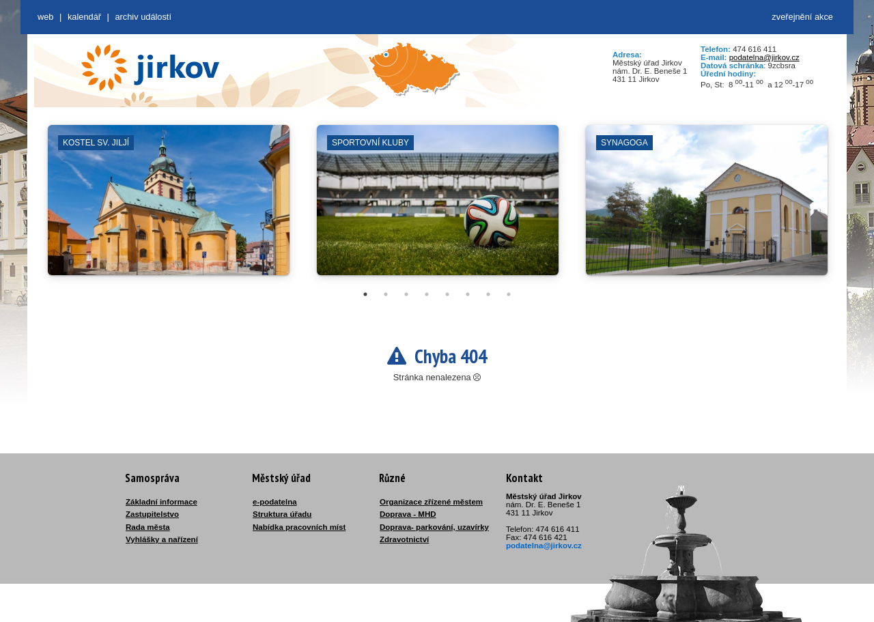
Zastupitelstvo (152, 514)
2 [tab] (386, 294)
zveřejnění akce (802, 17)
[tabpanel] (168, 206)
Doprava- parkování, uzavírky (434, 527)
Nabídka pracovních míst (299, 527)
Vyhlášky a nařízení (162, 539)
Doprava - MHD (408, 514)
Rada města (148, 527)
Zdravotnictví (404, 539)
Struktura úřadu (282, 514)
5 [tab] (447, 294)
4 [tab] (427, 294)
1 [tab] (365, 294)
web (45, 17)
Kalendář (84, 17)
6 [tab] (468, 294)
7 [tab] (488, 294)
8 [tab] (509, 294)
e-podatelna (275, 502)
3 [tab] (406, 294)
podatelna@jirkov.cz (764, 57)
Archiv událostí (143, 17)
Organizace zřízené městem (431, 502)
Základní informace (161, 502)
